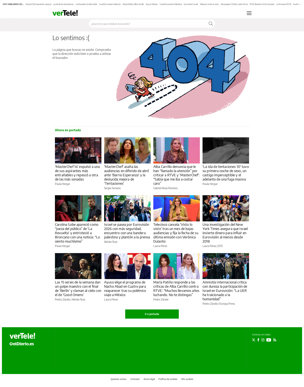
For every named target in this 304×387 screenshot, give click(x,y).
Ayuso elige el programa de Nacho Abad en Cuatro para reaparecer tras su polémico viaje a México (125, 288)
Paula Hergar (62, 183)
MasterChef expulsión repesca (38, 4)
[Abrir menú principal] (249, 13)
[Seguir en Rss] (274, 340)
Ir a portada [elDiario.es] (152, 314)
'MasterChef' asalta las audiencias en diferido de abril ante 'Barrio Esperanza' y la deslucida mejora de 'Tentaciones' (126, 174)
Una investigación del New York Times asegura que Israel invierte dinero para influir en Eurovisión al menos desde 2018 (225, 232)
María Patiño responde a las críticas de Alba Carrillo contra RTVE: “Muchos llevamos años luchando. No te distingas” (176, 288)
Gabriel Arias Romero (165, 188)
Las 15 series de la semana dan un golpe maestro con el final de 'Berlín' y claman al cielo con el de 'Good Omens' (78, 288)
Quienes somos (119, 379)
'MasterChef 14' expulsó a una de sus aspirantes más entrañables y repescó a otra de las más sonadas (77, 172)
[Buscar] (210, 24)
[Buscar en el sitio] (148, 24)
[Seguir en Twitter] (253, 340)
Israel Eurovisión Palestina (171, 4)
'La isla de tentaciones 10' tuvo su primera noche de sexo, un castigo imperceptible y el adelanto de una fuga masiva (226, 172)
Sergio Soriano (112, 188)
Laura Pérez (160, 246)
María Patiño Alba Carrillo (133, 4)
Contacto (135, 379)
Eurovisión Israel (191, 4)
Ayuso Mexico (152, 4)
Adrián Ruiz (110, 241)
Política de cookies (168, 379)
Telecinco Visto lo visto (209, 4)
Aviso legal (149, 379)
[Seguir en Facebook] (258, 340)
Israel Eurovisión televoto (110, 4)
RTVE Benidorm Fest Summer (262, 4)
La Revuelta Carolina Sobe (86, 4)
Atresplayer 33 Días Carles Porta (234, 4)
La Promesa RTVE (283, 4)
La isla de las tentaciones (63, 4)
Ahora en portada (68, 130)
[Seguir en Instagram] (262, 340)
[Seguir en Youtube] (268, 340)
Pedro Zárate (62, 299)
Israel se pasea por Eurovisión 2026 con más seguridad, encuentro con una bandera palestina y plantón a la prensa (127, 230)
